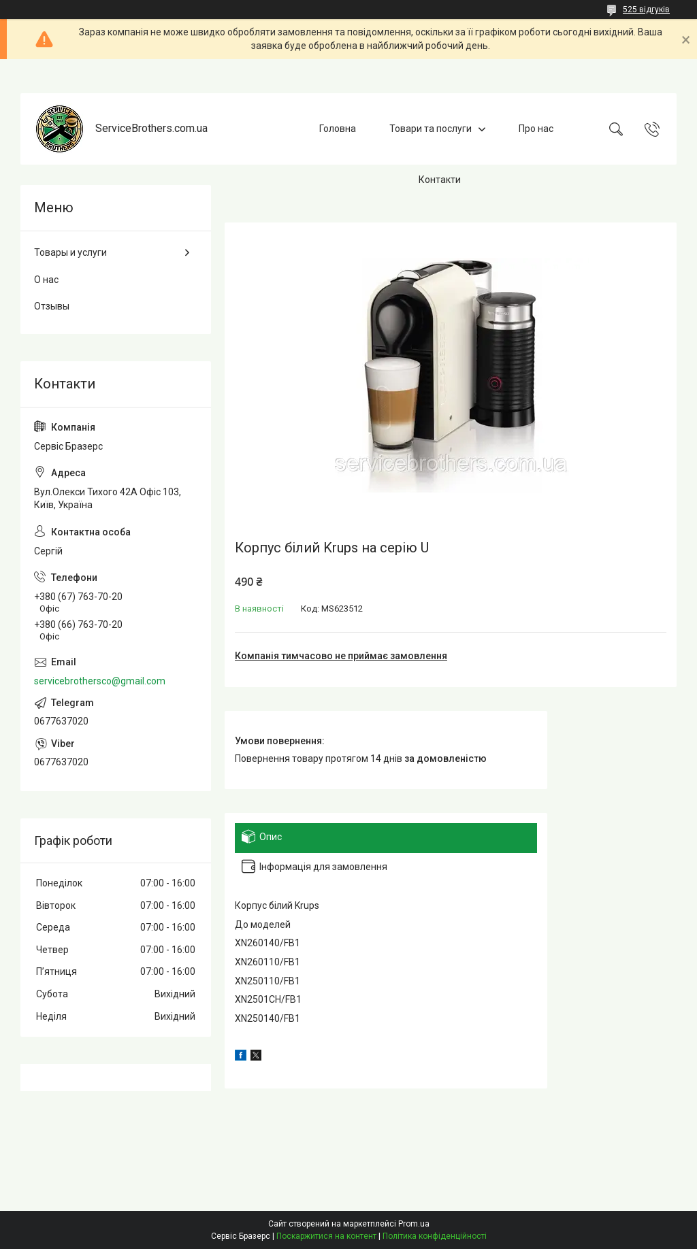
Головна (337, 128)
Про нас (536, 128)
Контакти (440, 179)
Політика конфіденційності (435, 1236)
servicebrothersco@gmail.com (99, 681)
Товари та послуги (430, 128)
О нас (46, 279)
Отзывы (51, 306)
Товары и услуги (70, 252)
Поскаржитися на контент (326, 1236)
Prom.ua (413, 1224)
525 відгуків (646, 9)
